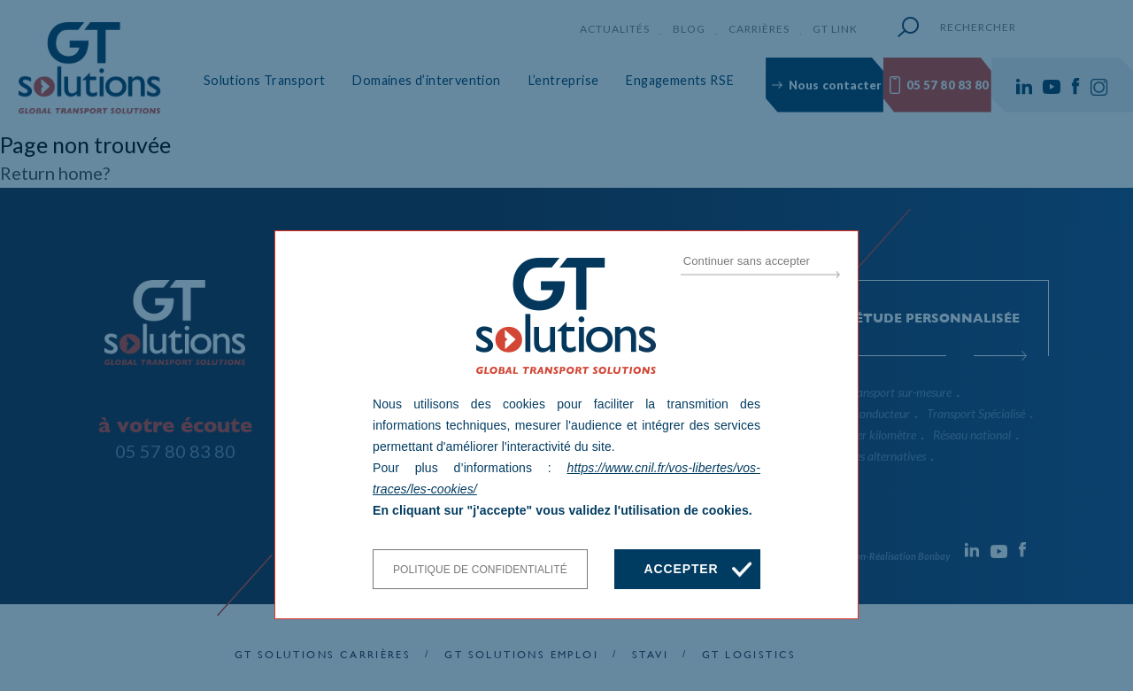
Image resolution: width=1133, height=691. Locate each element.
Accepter (681, 569)
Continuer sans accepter (746, 261)
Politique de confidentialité (480, 569)
